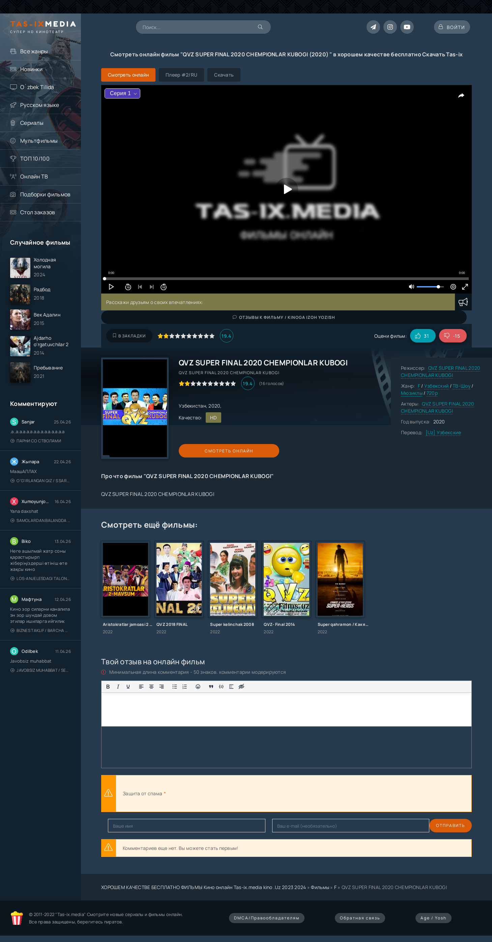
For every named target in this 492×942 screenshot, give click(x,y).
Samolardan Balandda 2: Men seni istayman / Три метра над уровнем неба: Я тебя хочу (40, 528)
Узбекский (436, 386)
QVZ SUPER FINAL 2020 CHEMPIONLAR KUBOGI (440, 371)
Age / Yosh (433, 918)
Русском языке (39, 105)
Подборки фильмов (45, 194)
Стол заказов (37, 212)
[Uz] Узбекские (443, 432)
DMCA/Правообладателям (266, 918)
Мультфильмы (39, 140)
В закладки (129, 336)
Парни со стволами (35, 448)
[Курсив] (118, 687)
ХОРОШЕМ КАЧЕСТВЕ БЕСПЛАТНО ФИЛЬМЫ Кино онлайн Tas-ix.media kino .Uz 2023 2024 (203, 887)
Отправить (122, 825)
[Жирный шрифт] (108, 687)
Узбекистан (192, 406)
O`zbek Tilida (37, 87)
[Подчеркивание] (128, 687)
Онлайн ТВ (34, 176)
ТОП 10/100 (35, 158)
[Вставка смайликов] (198, 687)
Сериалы (32, 123)
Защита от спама (142, 793)
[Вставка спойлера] (231, 687)
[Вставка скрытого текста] (241, 687)
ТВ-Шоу (461, 386)
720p (432, 393)
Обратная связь (360, 918)
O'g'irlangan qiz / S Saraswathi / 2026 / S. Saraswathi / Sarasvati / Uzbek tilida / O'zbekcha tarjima (40, 488)
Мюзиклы (412, 393)
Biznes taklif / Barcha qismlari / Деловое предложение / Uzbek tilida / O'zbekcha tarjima (40, 638)
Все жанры (34, 51)
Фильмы (320, 887)
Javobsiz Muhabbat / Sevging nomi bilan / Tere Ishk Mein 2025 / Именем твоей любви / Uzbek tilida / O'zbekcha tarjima (40, 678)
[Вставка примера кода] (221, 687)
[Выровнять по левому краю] (141, 687)
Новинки (31, 69)
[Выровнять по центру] (151, 687)
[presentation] (241, 793)
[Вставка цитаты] (211, 687)
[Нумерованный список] (185, 687)
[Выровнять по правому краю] (161, 687)
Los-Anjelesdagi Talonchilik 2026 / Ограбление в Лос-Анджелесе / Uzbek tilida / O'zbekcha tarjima (40, 586)
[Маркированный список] (175, 687)
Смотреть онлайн (209, 451)
